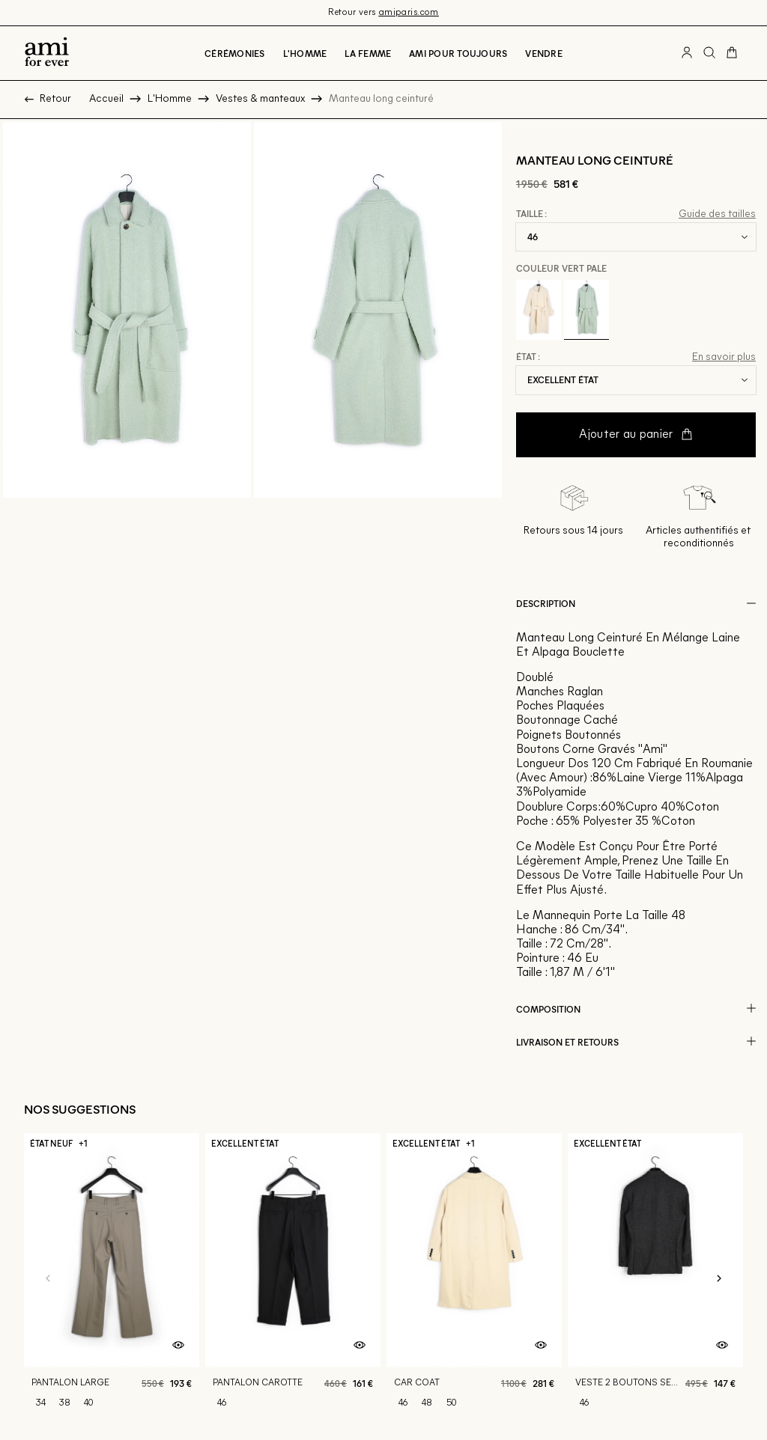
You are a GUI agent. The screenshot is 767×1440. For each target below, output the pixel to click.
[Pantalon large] (111, 1250)
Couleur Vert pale (561, 268)
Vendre (543, 53)
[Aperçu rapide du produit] (178, 1318)
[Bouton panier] (732, 53)
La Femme (368, 53)
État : (528, 357)
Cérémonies (234, 53)
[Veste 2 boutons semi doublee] (655, 1250)
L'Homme (305, 53)
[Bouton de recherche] (709, 53)
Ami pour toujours (458, 53)
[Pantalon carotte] (293, 1250)
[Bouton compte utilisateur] (687, 53)
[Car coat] (474, 1250)
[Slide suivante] (719, 1251)
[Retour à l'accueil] (47, 53)
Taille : (531, 214)
